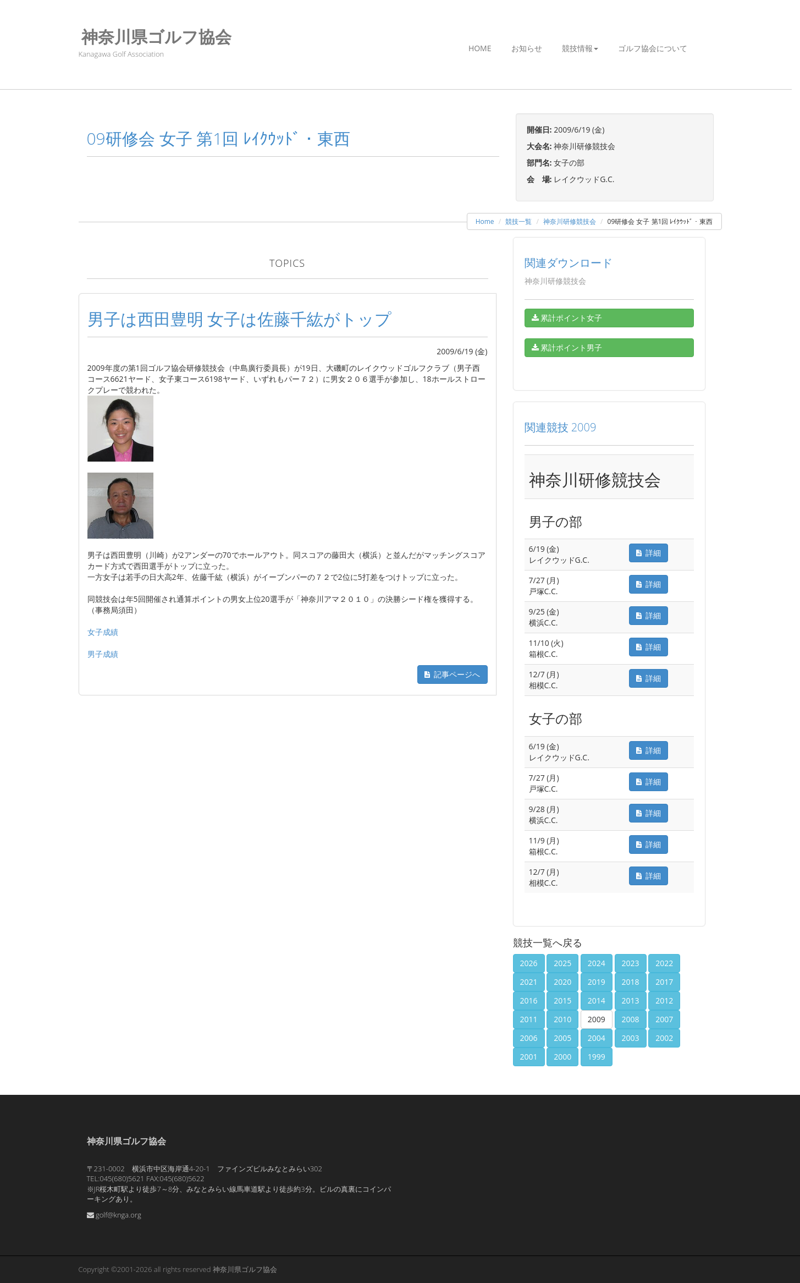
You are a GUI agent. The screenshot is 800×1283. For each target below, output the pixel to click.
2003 (630, 1038)
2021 (529, 982)
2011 (529, 1019)
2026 (529, 963)
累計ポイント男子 (567, 347)
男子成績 (102, 654)
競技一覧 (518, 221)
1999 (596, 1056)
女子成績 (102, 632)
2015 (562, 1000)
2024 (596, 963)
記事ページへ (452, 674)
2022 (664, 963)
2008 (630, 1019)
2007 (664, 1019)
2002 (664, 1038)
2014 (596, 1000)
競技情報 (580, 48)
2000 (562, 1056)
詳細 (648, 552)
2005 (562, 1038)
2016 (529, 1000)
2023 (630, 963)
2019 (596, 982)
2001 (529, 1056)
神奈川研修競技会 (569, 221)
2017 (664, 982)
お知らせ (526, 48)
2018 (630, 982)
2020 (562, 982)
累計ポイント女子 (567, 317)
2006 (529, 1038)
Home (480, 48)
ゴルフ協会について (652, 48)
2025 (562, 963)
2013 (630, 1000)
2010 (562, 1019)
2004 (596, 1038)
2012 (664, 1000)
